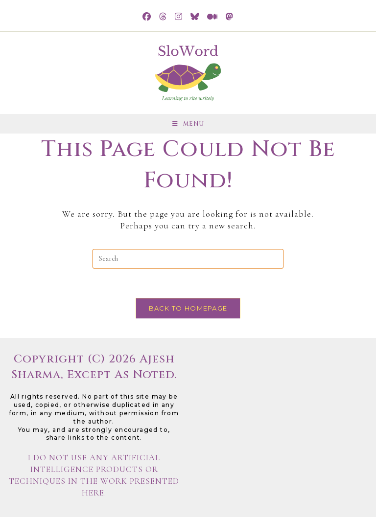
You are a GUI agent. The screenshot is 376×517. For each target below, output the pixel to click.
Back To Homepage (188, 308)
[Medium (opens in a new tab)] (212, 17)
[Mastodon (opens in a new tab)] (229, 17)
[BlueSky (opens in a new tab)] (195, 17)
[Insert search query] (188, 259)
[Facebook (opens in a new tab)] (147, 17)
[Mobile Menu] (188, 124)
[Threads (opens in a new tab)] (163, 17)
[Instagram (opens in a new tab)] (179, 17)
